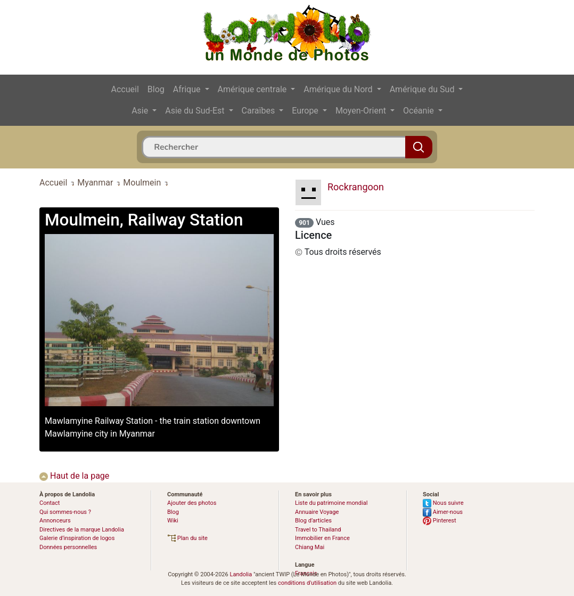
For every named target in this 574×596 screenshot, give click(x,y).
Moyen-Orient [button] (361, 111)
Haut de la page (74, 476)
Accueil (125, 89)
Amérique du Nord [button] (339, 89)
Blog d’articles (313, 520)
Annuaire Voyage (317, 512)
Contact (49, 503)
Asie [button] (141, 111)
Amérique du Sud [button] (423, 89)
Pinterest (439, 520)
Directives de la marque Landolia (81, 529)
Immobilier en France (322, 538)
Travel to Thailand (318, 529)
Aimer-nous (443, 512)
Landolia (240, 574)
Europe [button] (306, 111)
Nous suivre (443, 503)
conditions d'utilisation (307, 582)
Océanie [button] (419, 111)
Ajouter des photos (191, 503)
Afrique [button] (188, 89)
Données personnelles (68, 547)
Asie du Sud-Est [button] (195, 111)
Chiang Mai (309, 547)
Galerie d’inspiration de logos (76, 538)
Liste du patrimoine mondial (331, 503)
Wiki (172, 520)
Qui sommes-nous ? (65, 512)
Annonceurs (55, 520)
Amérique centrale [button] (253, 89)
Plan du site (187, 538)
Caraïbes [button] (259, 111)
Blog (156, 89)
